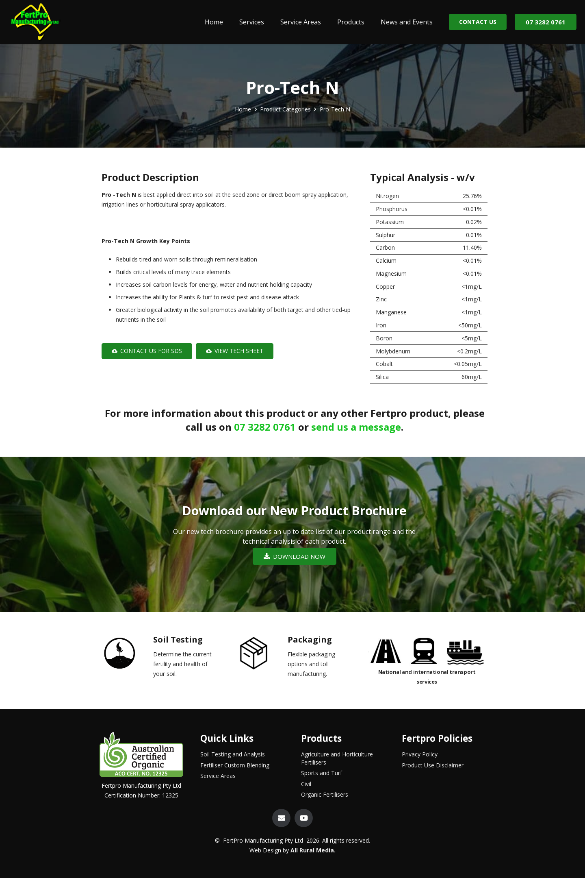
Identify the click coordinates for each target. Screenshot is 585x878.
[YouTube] (304, 818)
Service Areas (218, 776)
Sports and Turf (321, 773)
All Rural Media (312, 850)
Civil (306, 784)
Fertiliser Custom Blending (234, 765)
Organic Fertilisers (324, 794)
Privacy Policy (420, 754)
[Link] (35, 22)
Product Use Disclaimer (433, 765)
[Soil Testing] (126, 655)
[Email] (281, 818)
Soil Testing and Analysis (232, 754)
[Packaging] (261, 655)
